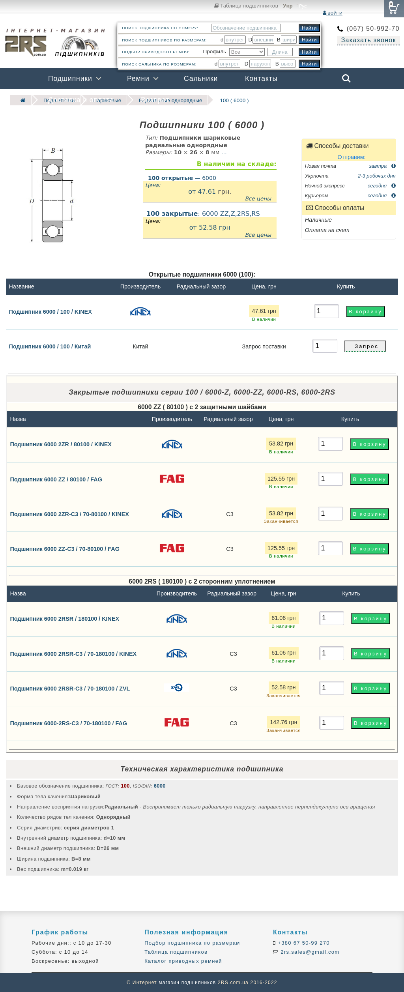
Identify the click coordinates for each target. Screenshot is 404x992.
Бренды (308, 100)
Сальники (201, 78)
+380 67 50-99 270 (303, 943)
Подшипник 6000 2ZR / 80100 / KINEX (61, 444)
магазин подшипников (187, 982)
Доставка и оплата (81, 100)
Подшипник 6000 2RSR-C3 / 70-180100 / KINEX (73, 653)
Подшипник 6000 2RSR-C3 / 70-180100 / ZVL (70, 688)
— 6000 (182, 178)
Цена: (152, 185)
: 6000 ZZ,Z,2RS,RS (210, 224)
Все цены (258, 198)
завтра (382, 165)
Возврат (155, 100)
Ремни (138, 78)
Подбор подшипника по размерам (192, 943)
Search (346, 78)
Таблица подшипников (246, 5)
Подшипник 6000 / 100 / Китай (50, 346)
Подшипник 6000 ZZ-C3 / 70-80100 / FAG (65, 548)
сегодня (382, 186)
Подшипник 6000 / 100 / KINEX (50, 311)
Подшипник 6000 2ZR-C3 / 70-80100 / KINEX (69, 514)
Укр (288, 6)
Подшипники (70, 78)
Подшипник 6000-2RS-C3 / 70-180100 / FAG (68, 723)
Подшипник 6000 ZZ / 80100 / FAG (56, 479)
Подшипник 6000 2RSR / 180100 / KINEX (64, 619)
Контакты (261, 78)
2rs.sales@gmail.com (309, 952)
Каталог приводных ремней (183, 961)
